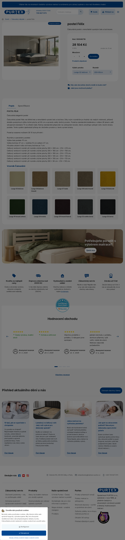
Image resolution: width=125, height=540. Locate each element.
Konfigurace (24, 527)
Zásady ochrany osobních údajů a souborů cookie (24, 538)
